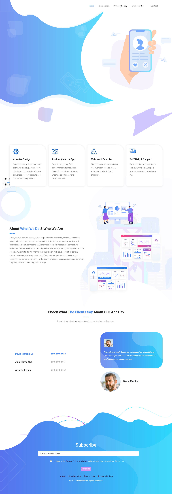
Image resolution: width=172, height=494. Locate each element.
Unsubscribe (138, 6)
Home (91, 6)
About (62, 476)
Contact (154, 6)
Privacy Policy (120, 6)
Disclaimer (104, 6)
